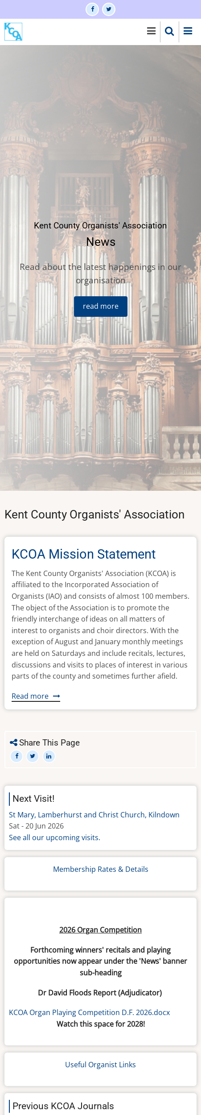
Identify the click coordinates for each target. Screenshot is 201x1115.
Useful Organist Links (100, 1064)
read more (101, 306)
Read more (36, 696)
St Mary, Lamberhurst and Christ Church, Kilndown (94, 815)
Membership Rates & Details (100, 869)
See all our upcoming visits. (54, 837)
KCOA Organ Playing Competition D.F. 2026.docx (89, 1012)
